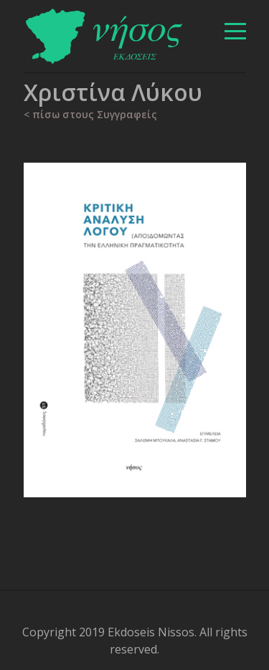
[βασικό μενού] (235, 31)
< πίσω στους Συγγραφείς (90, 114)
